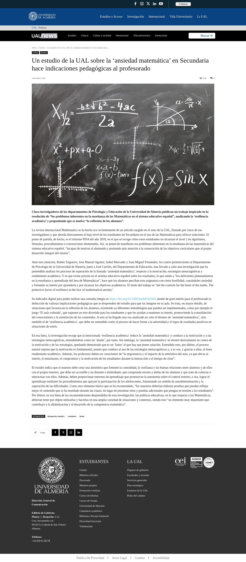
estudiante (72, 416)
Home (82, 416)
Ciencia (42, 48)
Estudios (44, 52)
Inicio (34, 48)
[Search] (206, 36)
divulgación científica (55, 416)
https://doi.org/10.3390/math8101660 (132, 299)
